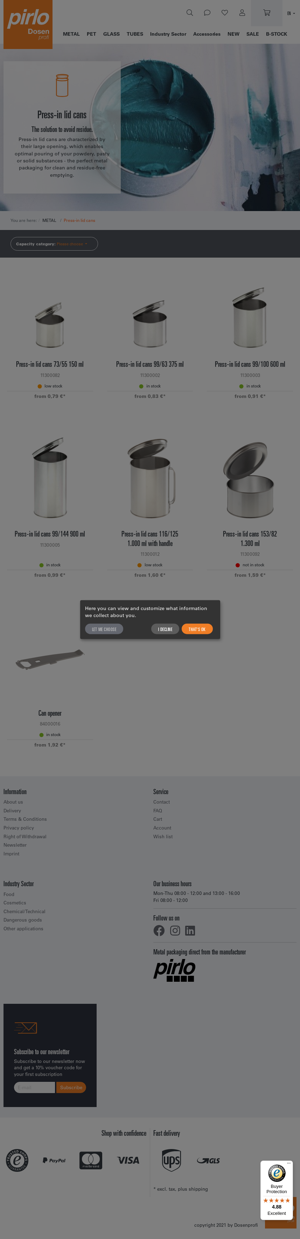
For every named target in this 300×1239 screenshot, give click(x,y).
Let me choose (104, 628)
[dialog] (150, 619)
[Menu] (289, 1165)
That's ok (197, 628)
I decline (165, 628)
